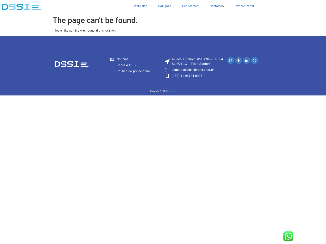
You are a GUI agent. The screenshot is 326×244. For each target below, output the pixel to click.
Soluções (164, 6)
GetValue (171, 91)
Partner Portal (244, 6)
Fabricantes (190, 6)
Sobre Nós (140, 6)
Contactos (217, 6)
